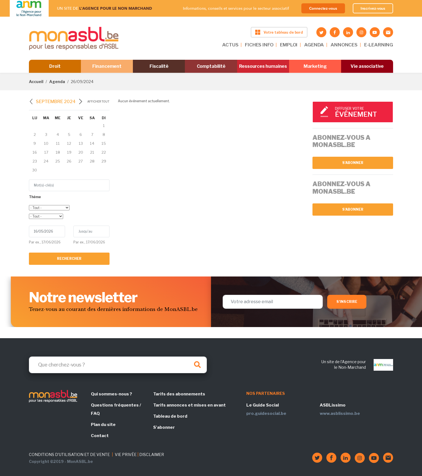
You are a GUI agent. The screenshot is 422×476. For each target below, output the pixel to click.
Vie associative (367, 66)
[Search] (118, 365)
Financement (106, 66)
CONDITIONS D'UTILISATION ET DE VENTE (69, 454)
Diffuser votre (361, 112)
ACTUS (230, 45)
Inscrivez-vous (373, 8)
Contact (100, 435)
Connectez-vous (323, 8)
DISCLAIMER (151, 454)
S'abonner (353, 163)
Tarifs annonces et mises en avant (189, 405)
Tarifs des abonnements (179, 394)
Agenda (57, 81)
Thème (35, 197)
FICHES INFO (259, 45)
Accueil (36, 81)
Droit (55, 66)
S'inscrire (346, 302)
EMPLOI (288, 45)
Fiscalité (159, 66)
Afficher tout (98, 101)
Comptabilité (211, 66)
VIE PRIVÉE (125, 454)
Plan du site (103, 424)
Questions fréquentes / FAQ (116, 409)
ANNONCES (344, 45)
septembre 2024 (56, 101)
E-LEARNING (378, 45)
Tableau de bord (170, 416)
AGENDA (314, 45)
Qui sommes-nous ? (111, 394)
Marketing (315, 66)
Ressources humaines (263, 66)
